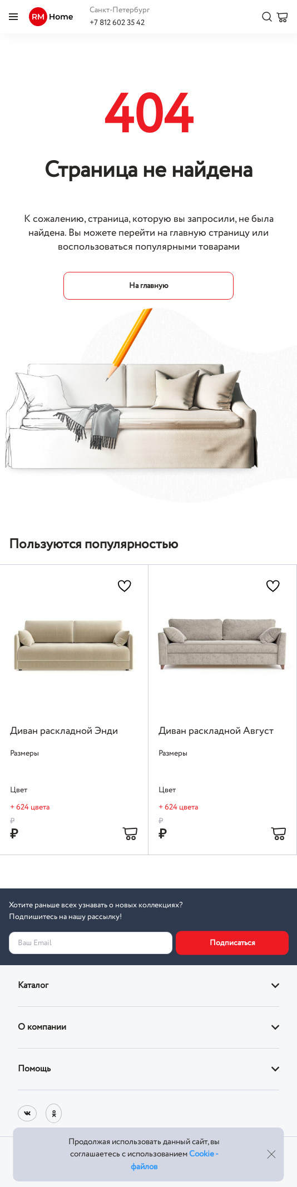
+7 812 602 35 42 (117, 22)
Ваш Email (35, 942)
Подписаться (232, 942)
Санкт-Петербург (120, 10)
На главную (149, 285)
